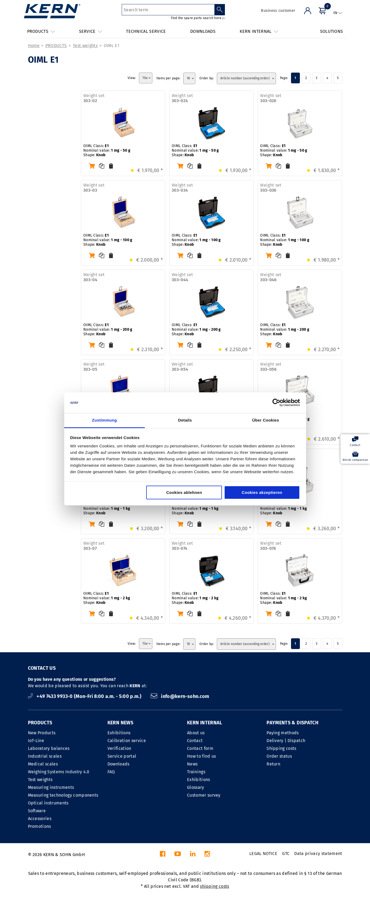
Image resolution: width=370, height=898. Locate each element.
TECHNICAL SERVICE (146, 31)
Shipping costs (281, 748)
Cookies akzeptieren (262, 492)
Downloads (118, 764)
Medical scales (43, 764)
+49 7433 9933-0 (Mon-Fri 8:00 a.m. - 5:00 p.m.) (85, 696)
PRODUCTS (56, 45)
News (192, 764)
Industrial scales (45, 756)
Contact (195, 740)
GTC (285, 853)
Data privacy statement (318, 853)
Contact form (200, 748)
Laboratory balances (49, 748)
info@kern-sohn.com (180, 696)
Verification (119, 748)
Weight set (94, 98)
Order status (279, 756)
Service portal (121, 756)
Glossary (195, 787)
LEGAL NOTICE (263, 853)
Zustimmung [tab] (104, 420)
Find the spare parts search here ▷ (198, 18)
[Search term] (168, 9)
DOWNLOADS (202, 31)
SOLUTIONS (331, 31)
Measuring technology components (63, 795)
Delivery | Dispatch (286, 740)
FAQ (111, 771)
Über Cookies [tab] (265, 420)
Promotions (39, 826)
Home (34, 45)
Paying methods (283, 732)
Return (273, 764)
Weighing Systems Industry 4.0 (58, 771)
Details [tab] (185, 420)
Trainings (196, 771)
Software (37, 810)
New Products (42, 732)
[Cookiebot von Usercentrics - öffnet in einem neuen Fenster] (276, 403)
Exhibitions (119, 732)
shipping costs (214, 886)
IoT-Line (36, 740)
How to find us (201, 756)
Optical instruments (48, 803)
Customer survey (204, 795)
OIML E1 (111, 45)
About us (196, 732)
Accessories (40, 818)
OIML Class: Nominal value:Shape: (106, 150)
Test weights (85, 45)
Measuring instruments (51, 787)
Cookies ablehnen (184, 492)
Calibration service (126, 740)
